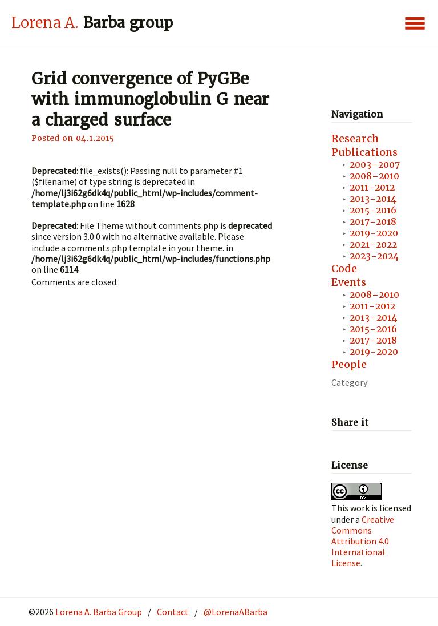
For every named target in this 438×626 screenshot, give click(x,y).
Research (355, 138)
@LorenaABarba (235, 611)
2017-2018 (373, 222)
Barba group (92, 23)
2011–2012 (372, 306)
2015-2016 (373, 210)
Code (344, 268)
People (349, 364)
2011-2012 (372, 187)
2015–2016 (373, 329)
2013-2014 (373, 199)
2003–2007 (375, 165)
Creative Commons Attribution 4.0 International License (362, 541)
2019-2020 (374, 233)
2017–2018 (373, 340)
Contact (173, 611)
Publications (364, 152)
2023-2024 (374, 256)
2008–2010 (374, 176)
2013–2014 (373, 318)
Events (348, 282)
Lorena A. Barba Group (98, 611)
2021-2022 (373, 245)
